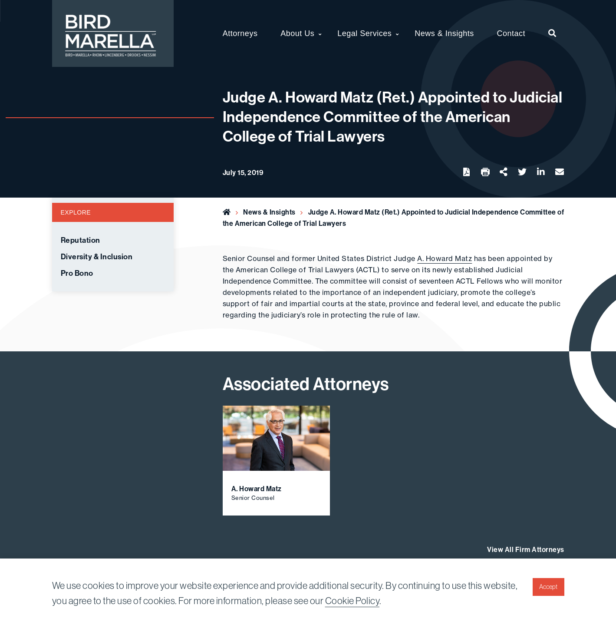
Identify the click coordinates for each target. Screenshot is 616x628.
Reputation (80, 240)
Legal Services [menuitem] (364, 33)
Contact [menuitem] (511, 33)
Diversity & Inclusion (97, 256)
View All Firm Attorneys (525, 549)
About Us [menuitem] (297, 33)
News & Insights (269, 212)
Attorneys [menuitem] (240, 33)
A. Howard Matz (444, 258)
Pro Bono (77, 273)
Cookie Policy (352, 601)
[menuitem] (552, 33)
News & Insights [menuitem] (444, 33)
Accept (548, 587)
